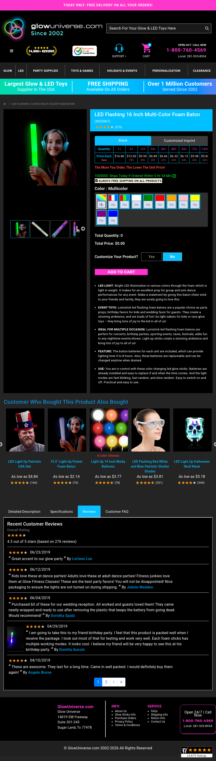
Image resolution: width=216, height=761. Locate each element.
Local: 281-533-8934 (192, 56)
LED (21, 70)
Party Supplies (45, 70)
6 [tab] (108, 491)
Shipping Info (159, 714)
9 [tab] (129, 491)
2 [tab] (80, 491)
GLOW (7, 70)
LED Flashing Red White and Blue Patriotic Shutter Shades (150, 466)
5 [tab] (101, 491)
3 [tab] (87, 491)
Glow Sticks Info (125, 714)
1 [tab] (73, 491)
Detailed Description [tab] (24, 512)
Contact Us (158, 721)
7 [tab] (115, 491)
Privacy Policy (124, 721)
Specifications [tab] (61, 512)
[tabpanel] (25, 446)
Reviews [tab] (89, 512)
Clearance (202, 70)
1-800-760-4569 (186, 50)
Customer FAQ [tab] (116, 512)
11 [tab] (143, 491)
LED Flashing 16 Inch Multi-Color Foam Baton (43, 103)
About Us (121, 711)
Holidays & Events (122, 70)
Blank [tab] (122, 140)
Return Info (158, 718)
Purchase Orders (125, 718)
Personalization (166, 70)
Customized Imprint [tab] (179, 141)
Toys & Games (82, 70)
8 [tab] (122, 491)
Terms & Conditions (127, 725)
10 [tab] (136, 491)
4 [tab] (94, 491)
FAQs (154, 711)
